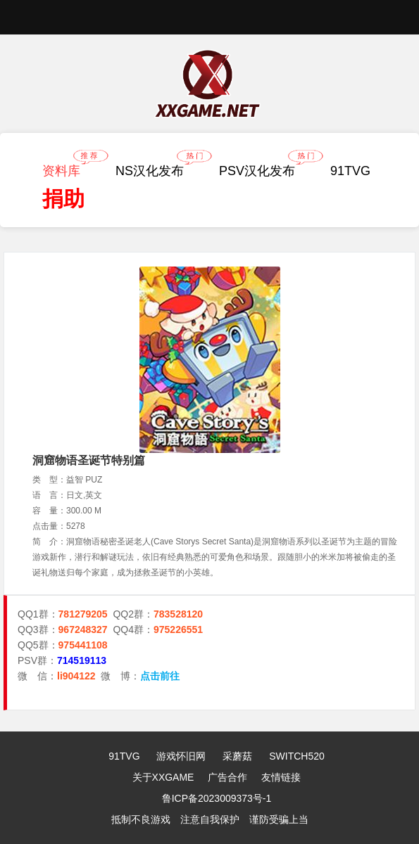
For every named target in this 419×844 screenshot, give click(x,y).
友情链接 (281, 777)
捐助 (63, 198)
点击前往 (160, 676)
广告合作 (227, 777)
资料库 (64, 167)
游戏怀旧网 (181, 756)
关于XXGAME (163, 777)
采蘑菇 (237, 756)
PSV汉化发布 (260, 167)
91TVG (350, 171)
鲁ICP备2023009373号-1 (217, 798)
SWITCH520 (297, 756)
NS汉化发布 (153, 167)
